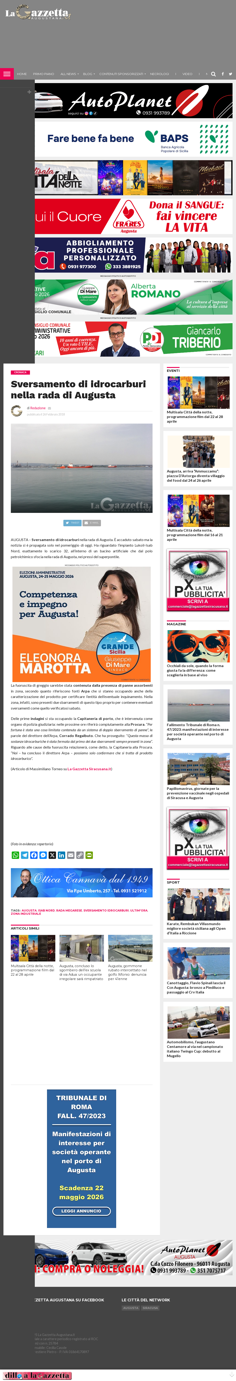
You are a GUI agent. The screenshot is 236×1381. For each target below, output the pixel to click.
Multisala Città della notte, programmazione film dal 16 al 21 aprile (195, 535)
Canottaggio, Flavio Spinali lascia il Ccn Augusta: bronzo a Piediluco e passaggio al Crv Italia (196, 987)
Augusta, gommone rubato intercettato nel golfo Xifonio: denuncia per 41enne (127, 972)
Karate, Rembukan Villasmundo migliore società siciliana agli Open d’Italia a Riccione (196, 928)
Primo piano (43, 74)
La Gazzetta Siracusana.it (89, 769)
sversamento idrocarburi (106, 910)
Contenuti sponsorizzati (121, 74)
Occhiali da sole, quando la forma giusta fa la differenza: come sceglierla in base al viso (195, 670)
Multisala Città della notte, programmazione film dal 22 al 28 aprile (32, 970)
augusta (29, 910)
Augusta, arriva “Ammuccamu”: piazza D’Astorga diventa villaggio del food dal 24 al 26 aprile (196, 475)
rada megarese (69, 910)
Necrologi (159, 74)
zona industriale (26, 913)
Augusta (130, 1308)
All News (68, 74)
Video (187, 74)
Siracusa (150, 1308)
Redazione (38, 408)
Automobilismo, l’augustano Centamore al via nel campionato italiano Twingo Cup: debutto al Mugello (195, 1049)
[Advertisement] (154, 35)
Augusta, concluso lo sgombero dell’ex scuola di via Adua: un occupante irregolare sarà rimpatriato (81, 972)
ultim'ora (139, 910)
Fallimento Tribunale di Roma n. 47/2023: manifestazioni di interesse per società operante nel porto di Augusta (198, 731)
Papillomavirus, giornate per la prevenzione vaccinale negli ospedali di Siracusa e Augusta (198, 793)
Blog (87, 74)
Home (22, 74)
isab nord (46, 910)
